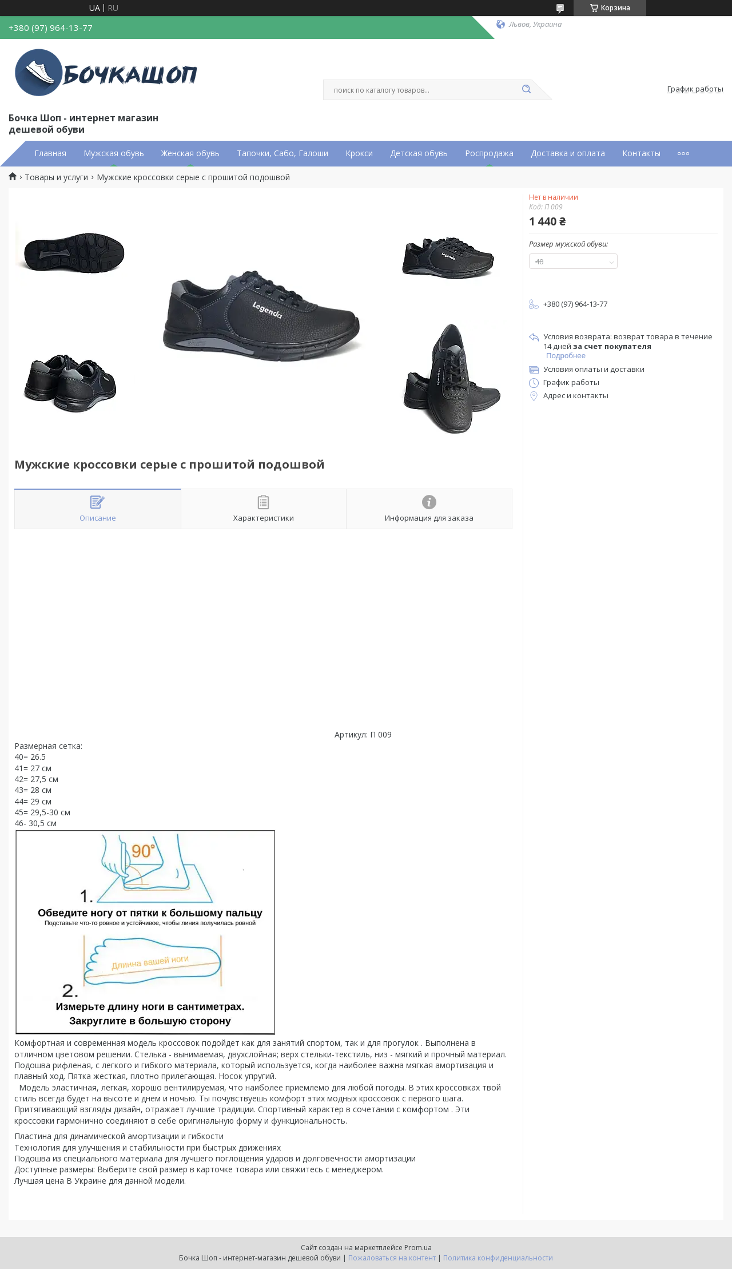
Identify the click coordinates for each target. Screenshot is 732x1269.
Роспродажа (489, 153)
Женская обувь (190, 153)
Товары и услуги (56, 177)
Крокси (359, 153)
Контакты (641, 153)
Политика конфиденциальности (498, 1258)
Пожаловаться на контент (392, 1258)
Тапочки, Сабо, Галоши (282, 153)
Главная (50, 153)
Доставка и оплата (568, 153)
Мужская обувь (113, 153)
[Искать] (526, 90)
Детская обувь (419, 153)
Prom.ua (418, 1247)
